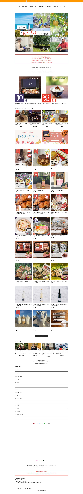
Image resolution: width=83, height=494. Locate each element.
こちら (36, 363)
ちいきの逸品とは (48, 6)
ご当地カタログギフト (18, 398)
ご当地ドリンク (17, 395)
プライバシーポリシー (19, 488)
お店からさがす (17, 408)
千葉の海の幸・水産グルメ (19, 373)
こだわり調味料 (17, 382)
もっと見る (41, 336)
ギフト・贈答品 (17, 411)
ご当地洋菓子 (17, 389)
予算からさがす (17, 405)
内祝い (36, 6)
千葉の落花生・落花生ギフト (19, 369)
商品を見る (21, 126)
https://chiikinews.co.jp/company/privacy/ (41, 466)
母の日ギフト (31, 6)
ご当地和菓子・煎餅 (18, 392)
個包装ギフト (41, 6)
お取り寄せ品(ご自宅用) (19, 414)
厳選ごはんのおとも (18, 376)
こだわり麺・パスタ (18, 379)
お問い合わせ (55, 6)
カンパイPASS (62, 6)
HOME (19, 6)
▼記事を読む (21, 355)
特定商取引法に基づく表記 (28, 488)
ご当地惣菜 (17, 385)
